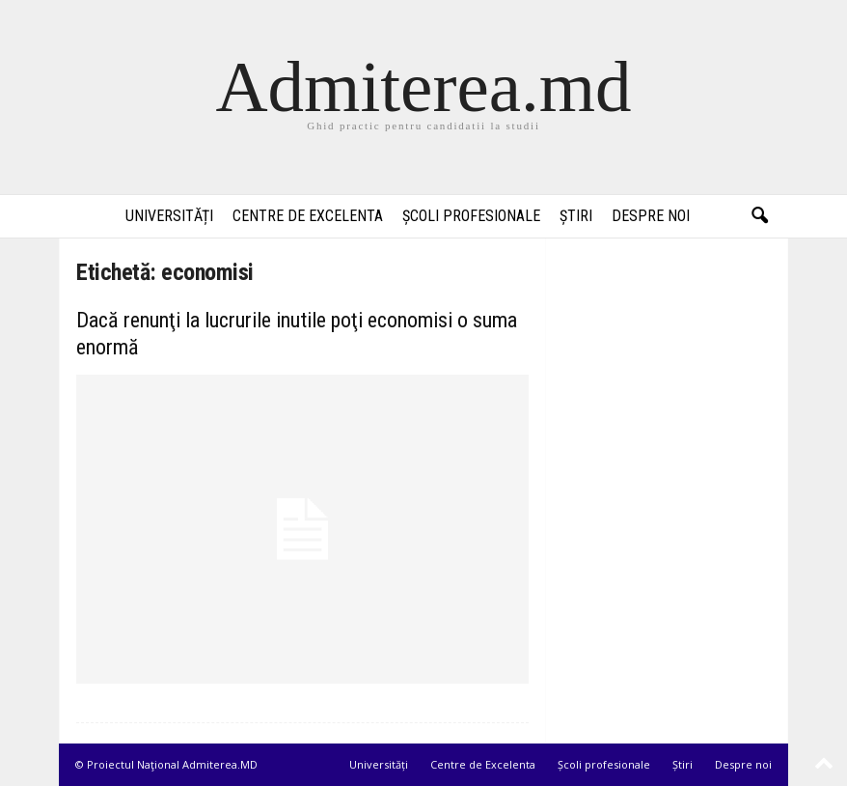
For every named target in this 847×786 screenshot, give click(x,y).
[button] (759, 216)
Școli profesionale (471, 216)
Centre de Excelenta (307, 216)
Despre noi (651, 216)
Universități (169, 216)
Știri (576, 216)
